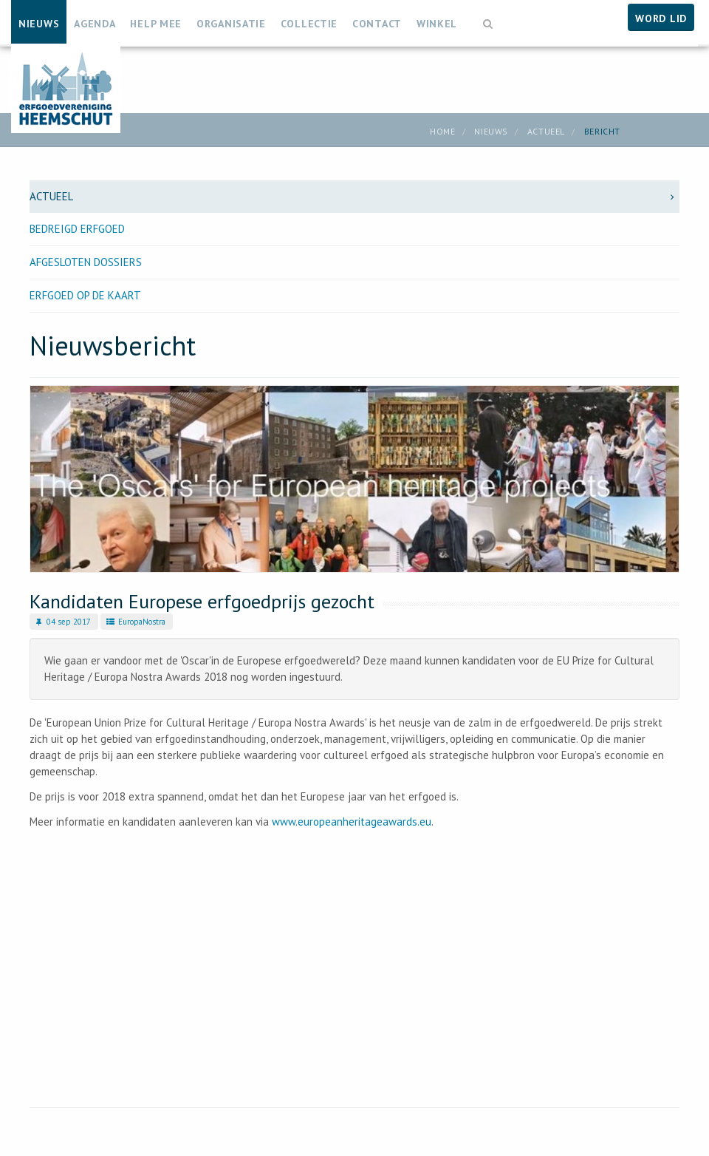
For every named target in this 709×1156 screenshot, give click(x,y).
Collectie (309, 23)
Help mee (156, 23)
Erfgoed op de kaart (85, 295)
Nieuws (38, 23)
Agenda (94, 23)
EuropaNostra (134, 621)
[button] (488, 16)
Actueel (546, 131)
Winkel (437, 23)
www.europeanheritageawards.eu (351, 822)
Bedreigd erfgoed (77, 229)
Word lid (661, 18)
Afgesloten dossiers (86, 262)
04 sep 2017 (62, 621)
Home (442, 131)
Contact (377, 23)
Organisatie (231, 23)
